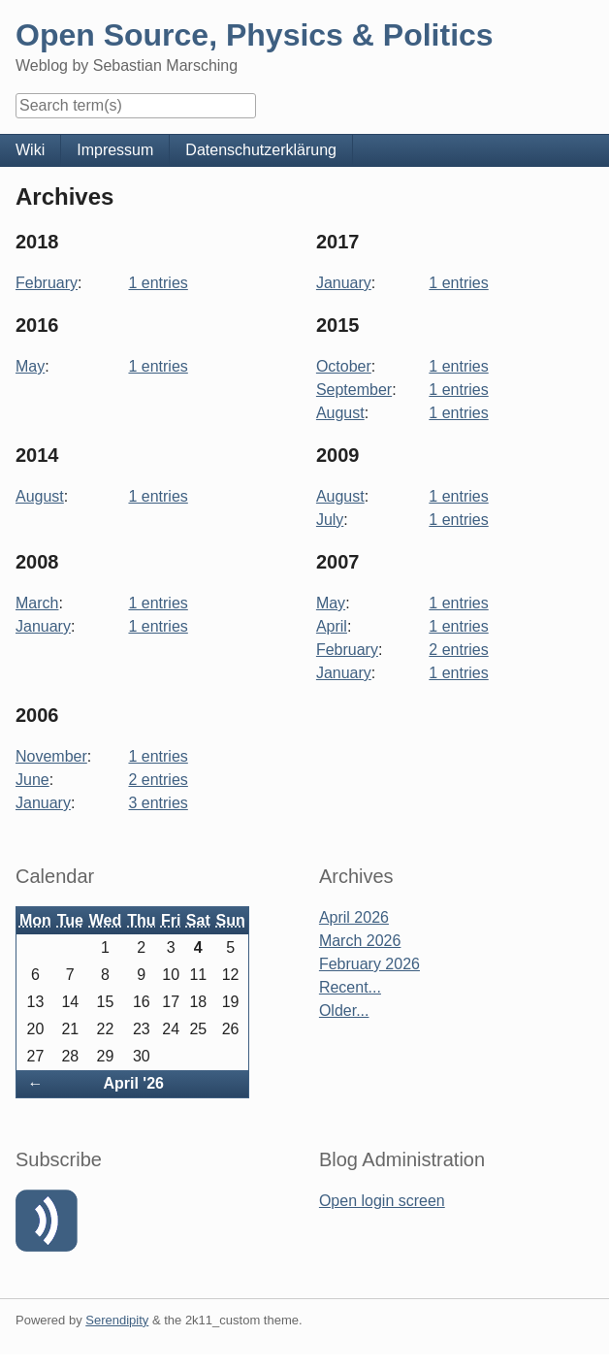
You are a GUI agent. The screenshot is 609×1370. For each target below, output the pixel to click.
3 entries (157, 803)
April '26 (133, 1083)
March (37, 603)
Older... (344, 1010)
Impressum (115, 150)
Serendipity (116, 1320)
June (32, 779)
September (354, 389)
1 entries (157, 283)
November (51, 756)
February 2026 (369, 964)
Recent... (350, 987)
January (343, 283)
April (331, 626)
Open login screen (382, 1200)
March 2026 (360, 940)
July (329, 519)
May (30, 366)
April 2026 (354, 917)
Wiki (30, 150)
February (47, 283)
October (343, 366)
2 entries (458, 649)
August (340, 413)
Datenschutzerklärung (261, 150)
